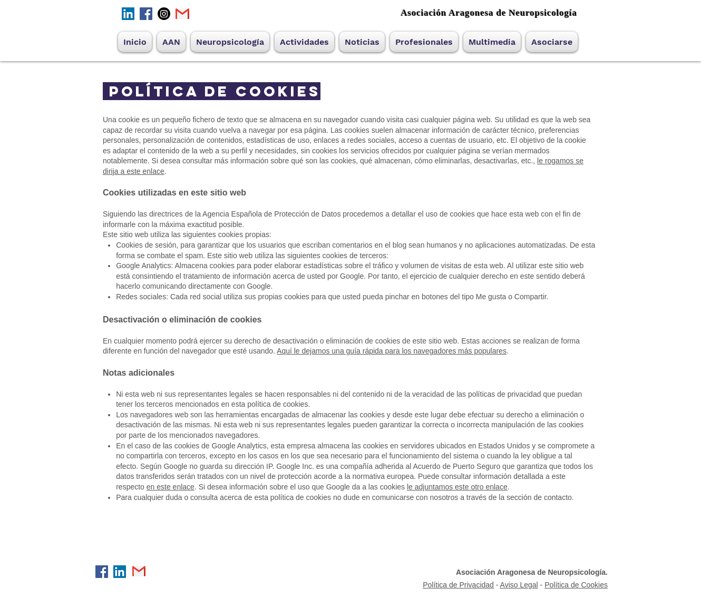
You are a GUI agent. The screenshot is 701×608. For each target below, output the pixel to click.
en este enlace (170, 487)
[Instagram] (164, 13)
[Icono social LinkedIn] (128, 13)
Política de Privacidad (458, 585)
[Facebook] (146, 13)
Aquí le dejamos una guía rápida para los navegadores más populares (392, 351)
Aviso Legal (519, 585)
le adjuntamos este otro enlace (457, 487)
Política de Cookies (576, 585)
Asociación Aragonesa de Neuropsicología (489, 13)
